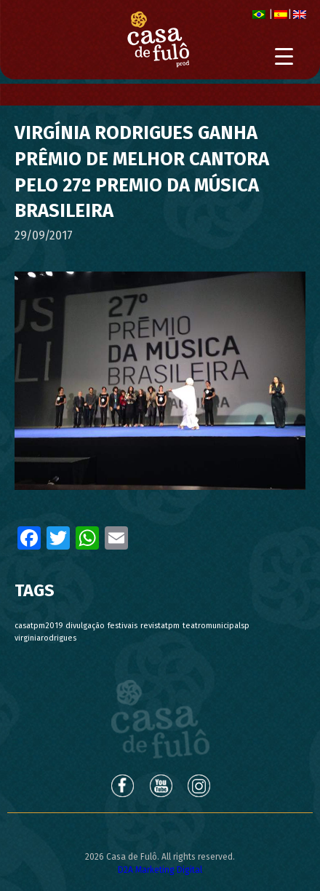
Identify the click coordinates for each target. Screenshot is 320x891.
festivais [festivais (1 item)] (122, 625)
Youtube (160, 785)
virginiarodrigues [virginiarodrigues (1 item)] (45, 638)
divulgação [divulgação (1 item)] (85, 625)
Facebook (121, 785)
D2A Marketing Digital (160, 870)
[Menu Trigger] (284, 56)
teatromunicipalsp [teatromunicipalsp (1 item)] (216, 625)
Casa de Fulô (160, 719)
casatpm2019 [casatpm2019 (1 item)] (39, 625)
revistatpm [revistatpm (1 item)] (160, 625)
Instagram (200, 785)
